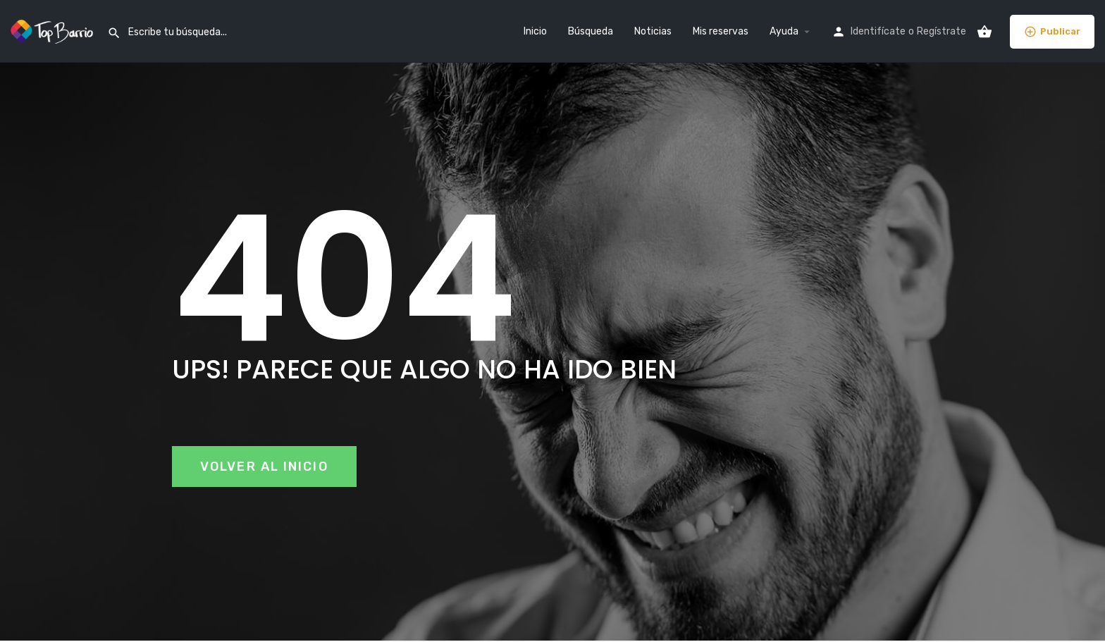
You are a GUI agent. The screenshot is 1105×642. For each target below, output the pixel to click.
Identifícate (878, 31)
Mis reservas (720, 31)
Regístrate (941, 31)
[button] (264, 466)
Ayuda (784, 31)
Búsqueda (590, 31)
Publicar (1052, 31)
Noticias (653, 31)
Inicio (535, 31)
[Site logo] (54, 31)
